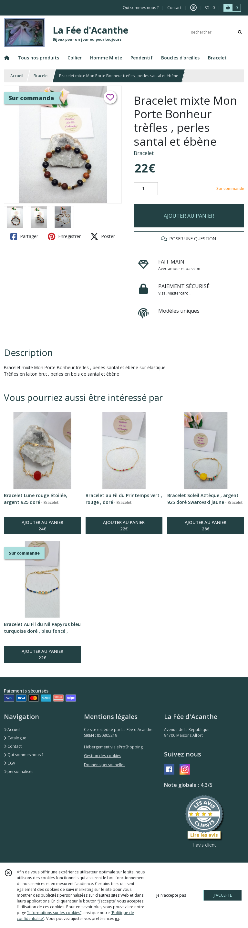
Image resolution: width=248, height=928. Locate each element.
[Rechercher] (240, 32)
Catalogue (15, 738)
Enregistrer (64, 236)
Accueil (16, 75)
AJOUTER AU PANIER (189, 215)
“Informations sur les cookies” (54, 912)
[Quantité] (146, 188)
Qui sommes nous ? (23, 754)
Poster (102, 236)
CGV (9, 763)
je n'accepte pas (171, 895)
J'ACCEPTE (223, 895)
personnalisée (19, 771)
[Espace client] (193, 8)
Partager (24, 236)
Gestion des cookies (102, 755)
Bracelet (41, 75)
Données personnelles (104, 764)
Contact (174, 7)
